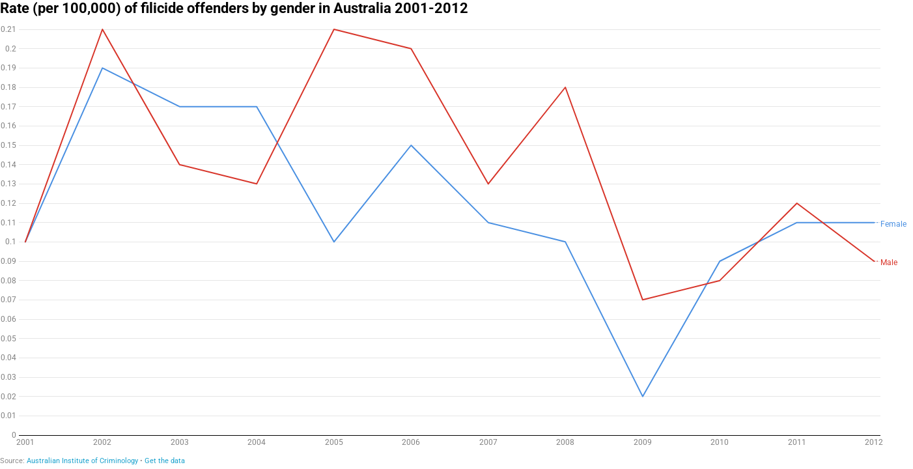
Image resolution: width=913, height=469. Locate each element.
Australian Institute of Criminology (82, 461)
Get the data (165, 461)
